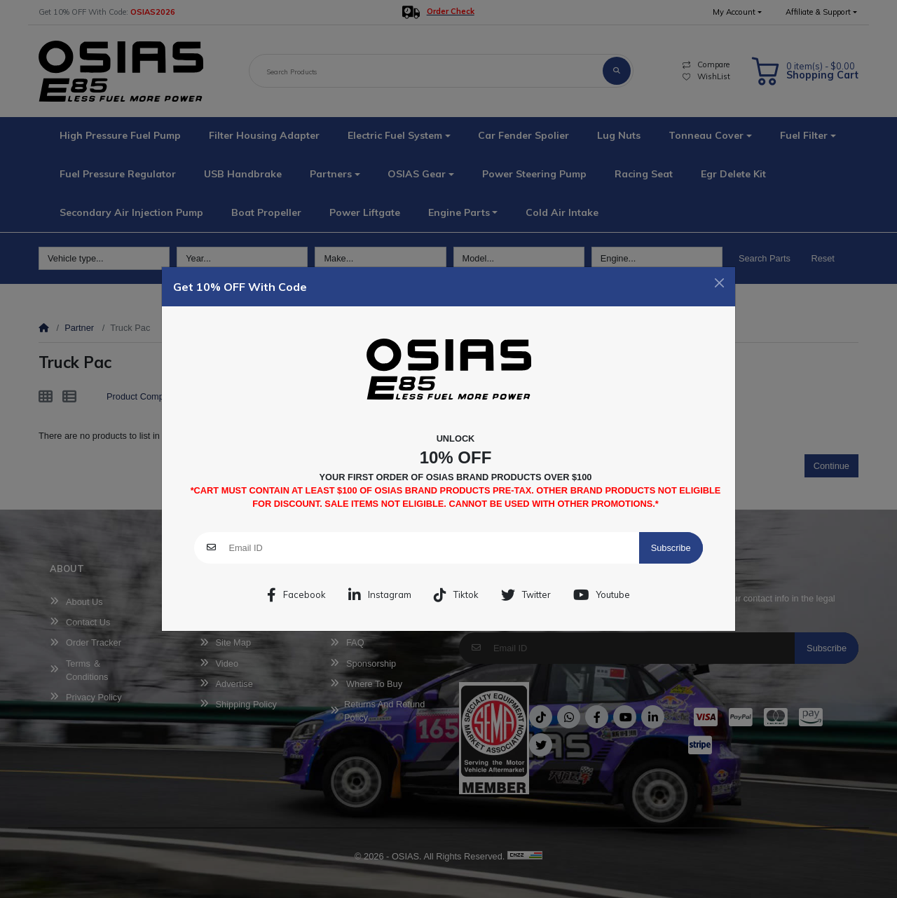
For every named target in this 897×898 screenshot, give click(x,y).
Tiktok (456, 595)
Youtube (601, 595)
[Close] (719, 283)
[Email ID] (433, 548)
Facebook (296, 595)
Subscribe (671, 548)
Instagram (379, 595)
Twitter (526, 595)
